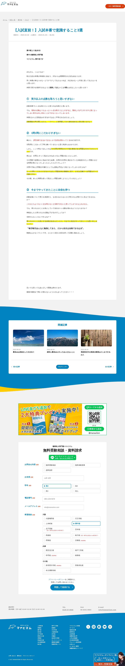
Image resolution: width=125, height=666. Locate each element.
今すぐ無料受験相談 (112, 6)
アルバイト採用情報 (75, 642)
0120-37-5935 (67, 610)
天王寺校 (54, 630)
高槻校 (40, 628)
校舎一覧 (61, 6)
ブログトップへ (62, 367)
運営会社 (19, 655)
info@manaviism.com (107, 610)
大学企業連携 (73, 638)
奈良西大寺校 (55, 638)
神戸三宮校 (55, 625)
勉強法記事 (73, 630)
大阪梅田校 (55, 632)
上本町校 (40, 625)
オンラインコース (57, 640)
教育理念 (72, 632)
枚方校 (40, 644)
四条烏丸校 (41, 640)
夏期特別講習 (70, 6)
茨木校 (40, 632)
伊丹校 (54, 634)
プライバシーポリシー (57, 579)
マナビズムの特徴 (75, 625)
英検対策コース (80, 6)
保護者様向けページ (76, 648)
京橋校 (54, 636)
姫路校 (54, 628)
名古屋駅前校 (41, 642)
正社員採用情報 (74, 640)
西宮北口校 (41, 636)
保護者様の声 (73, 636)
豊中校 (40, 630)
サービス (72, 628)
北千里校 (40, 634)
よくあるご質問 (74, 646)
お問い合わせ (12, 655)
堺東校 (40, 638)
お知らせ (72, 644)
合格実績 (89, 6)
